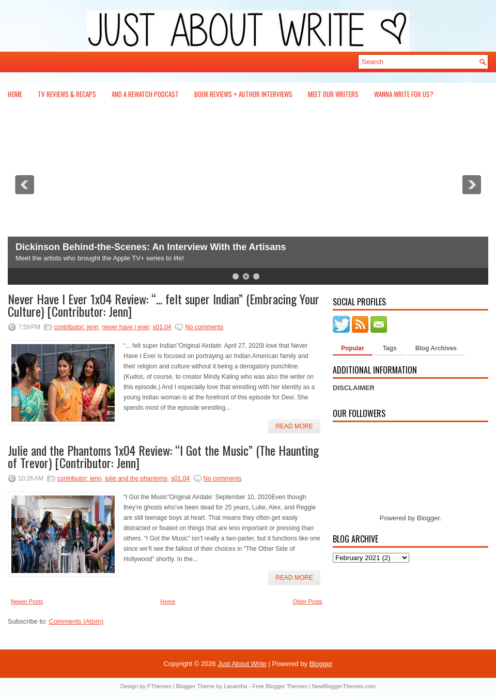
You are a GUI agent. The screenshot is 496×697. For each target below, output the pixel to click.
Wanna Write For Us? (403, 94)
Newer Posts (27, 601)
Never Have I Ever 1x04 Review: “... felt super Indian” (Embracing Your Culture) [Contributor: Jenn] (163, 304)
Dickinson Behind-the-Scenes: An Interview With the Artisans (151, 247)
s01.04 (162, 327)
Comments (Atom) (76, 621)
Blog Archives (436, 348)
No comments (204, 327)
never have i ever (125, 327)
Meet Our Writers (333, 94)
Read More (294, 426)
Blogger (428, 518)
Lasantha (235, 686)
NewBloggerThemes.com (344, 686)
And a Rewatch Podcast (145, 94)
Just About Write (242, 664)
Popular (352, 348)
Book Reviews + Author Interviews (243, 94)
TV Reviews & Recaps (67, 94)
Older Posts (307, 601)
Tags (390, 348)
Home (15, 94)
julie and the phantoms (136, 478)
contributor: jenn (76, 327)
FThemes (159, 686)
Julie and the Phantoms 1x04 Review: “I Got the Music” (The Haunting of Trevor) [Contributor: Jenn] (163, 456)
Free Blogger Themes (279, 686)
